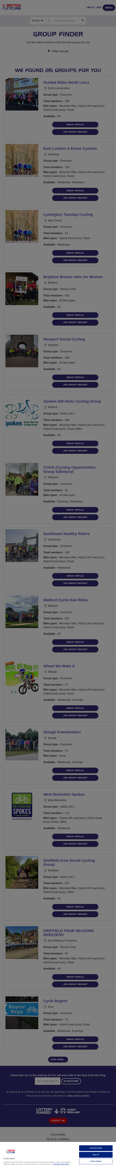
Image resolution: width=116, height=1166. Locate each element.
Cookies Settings (96, 1161)
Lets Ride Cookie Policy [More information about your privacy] (61, 1164)
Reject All (96, 1154)
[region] (58, 1154)
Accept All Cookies (95, 1148)
